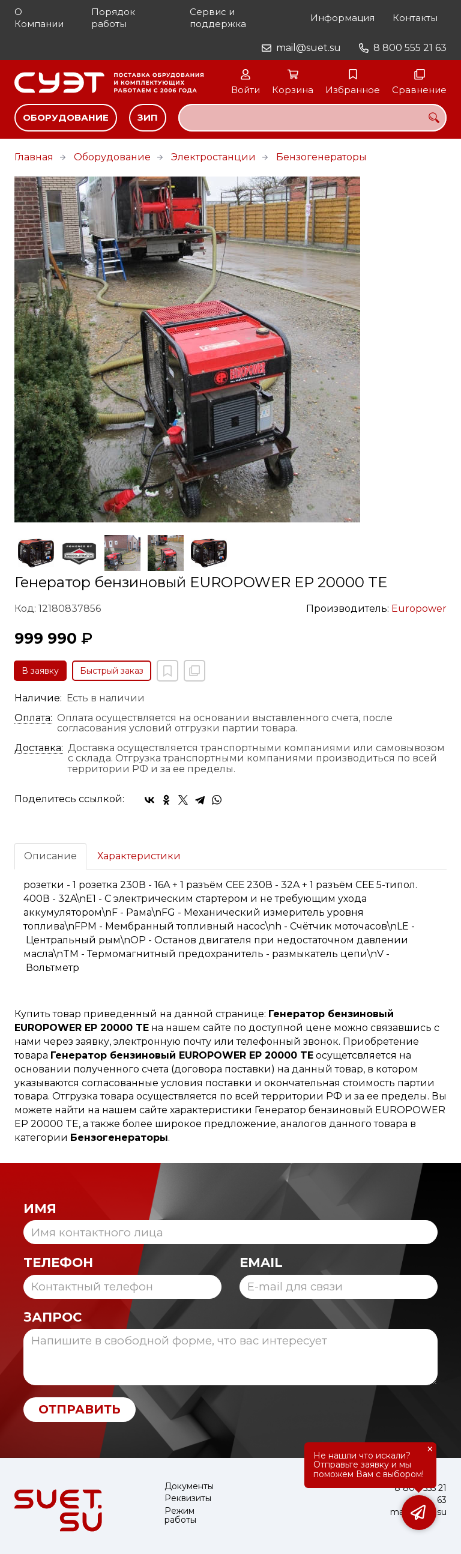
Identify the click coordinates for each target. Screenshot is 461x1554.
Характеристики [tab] (139, 856)
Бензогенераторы (321, 157)
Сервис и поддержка (218, 17)
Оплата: (33, 718)
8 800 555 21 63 (410, 47)
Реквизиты (187, 1498)
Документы (189, 1486)
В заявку (40, 670)
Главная (33, 157)
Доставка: (38, 748)
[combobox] (312, 118)
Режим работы (180, 1516)
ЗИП (147, 117)
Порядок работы (113, 17)
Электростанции (213, 157)
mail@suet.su (308, 47)
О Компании (39, 17)
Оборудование (66, 117)
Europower (419, 608)
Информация (342, 17)
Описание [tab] (50, 856)
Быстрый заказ (111, 670)
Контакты (415, 17)
